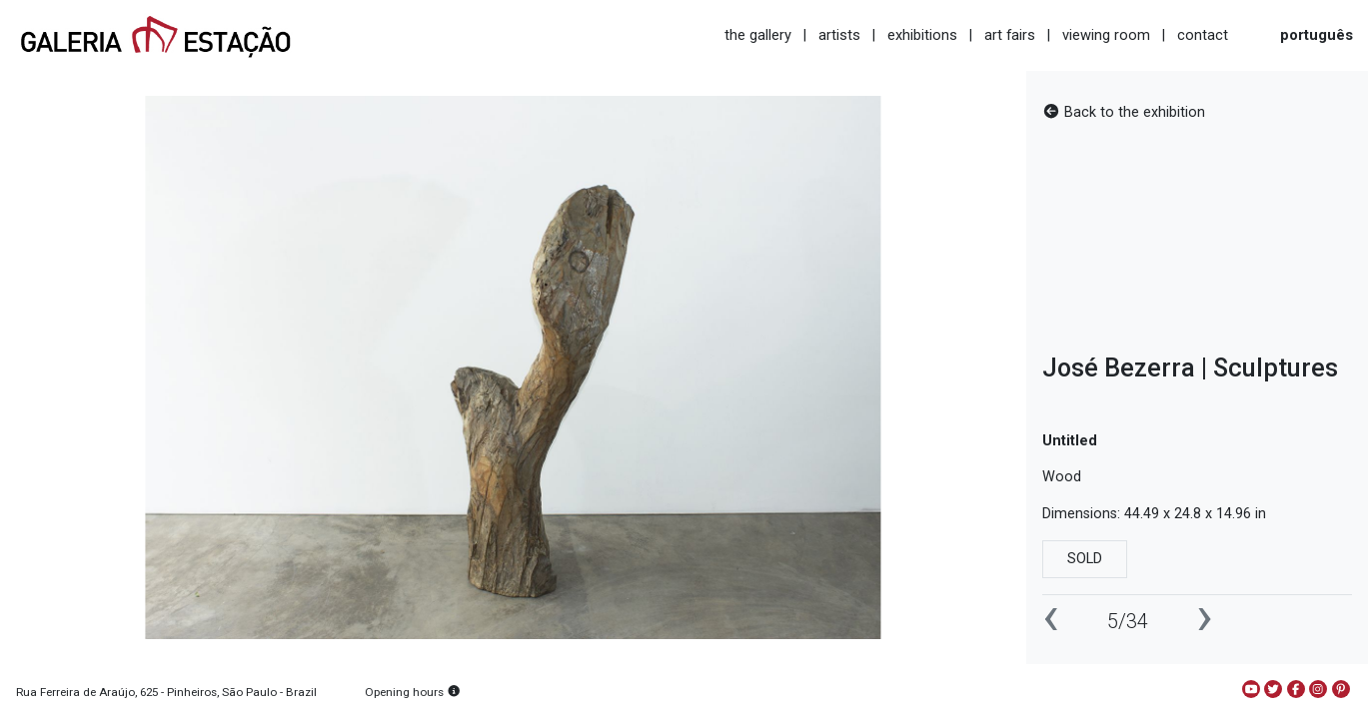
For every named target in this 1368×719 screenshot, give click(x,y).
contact (1202, 35)
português (1316, 35)
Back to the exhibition (1123, 112)
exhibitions (922, 35)
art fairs (1009, 35)
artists (839, 35)
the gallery (757, 35)
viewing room (1106, 35)
